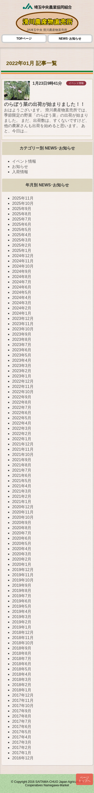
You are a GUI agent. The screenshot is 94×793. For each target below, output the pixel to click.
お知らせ (20, 166)
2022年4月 (21, 423)
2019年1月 (21, 627)
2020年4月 (21, 549)
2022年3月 (21, 428)
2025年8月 (21, 214)
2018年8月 (21, 653)
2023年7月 (21, 345)
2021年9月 (21, 460)
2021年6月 (21, 475)
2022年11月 (22, 386)
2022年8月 (21, 402)
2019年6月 (21, 601)
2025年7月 (21, 219)
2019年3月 (21, 617)
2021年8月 (21, 465)
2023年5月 (21, 355)
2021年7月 (21, 470)
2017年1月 (21, 753)
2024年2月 (21, 308)
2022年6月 (21, 413)
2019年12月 (22, 570)
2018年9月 (21, 648)
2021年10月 (22, 454)
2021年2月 (21, 496)
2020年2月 (21, 559)
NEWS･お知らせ (70, 38)
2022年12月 (22, 381)
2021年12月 (22, 444)
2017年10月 (22, 706)
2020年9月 (21, 522)
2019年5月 (21, 606)
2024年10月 (22, 266)
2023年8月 (21, 339)
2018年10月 (22, 643)
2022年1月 (21, 439)
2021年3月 (21, 491)
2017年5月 (21, 732)
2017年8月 (21, 716)
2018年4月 (21, 674)
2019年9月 (21, 585)
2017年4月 (21, 737)
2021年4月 (21, 486)
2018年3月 (21, 679)
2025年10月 (22, 203)
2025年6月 (21, 224)
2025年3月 (21, 240)
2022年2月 (21, 434)
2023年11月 (22, 324)
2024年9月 (21, 271)
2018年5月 (21, 669)
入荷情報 (20, 172)
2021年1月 (21, 502)
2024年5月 (21, 292)
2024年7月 (21, 282)
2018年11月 (22, 638)
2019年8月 (21, 590)
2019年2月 (21, 622)
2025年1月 (21, 250)
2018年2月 (21, 685)
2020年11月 (22, 512)
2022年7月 (21, 407)
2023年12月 (22, 318)
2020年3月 (21, 554)
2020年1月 (21, 564)
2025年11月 (22, 198)
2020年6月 (21, 538)
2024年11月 (22, 261)
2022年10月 (22, 392)
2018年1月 (21, 690)
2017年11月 (22, 700)
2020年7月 (21, 533)
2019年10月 (22, 580)
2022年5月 (21, 418)
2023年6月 (21, 350)
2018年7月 (21, 658)
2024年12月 (22, 256)
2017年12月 (22, 695)
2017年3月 (21, 742)
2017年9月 (21, 711)
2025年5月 (21, 229)
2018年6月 (21, 664)
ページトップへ (84, 779)
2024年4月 (21, 297)
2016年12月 (22, 758)
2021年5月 (21, 481)
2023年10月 (22, 329)
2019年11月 (22, 575)
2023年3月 (21, 365)
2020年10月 (22, 517)
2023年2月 (21, 371)
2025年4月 (21, 235)
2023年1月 (21, 376)
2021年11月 (22, 449)
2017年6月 (21, 726)
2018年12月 (22, 632)
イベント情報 (24, 161)
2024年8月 (21, 277)
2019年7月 (21, 596)
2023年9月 (21, 334)
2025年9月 (21, 209)
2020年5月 (21, 543)
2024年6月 (21, 287)
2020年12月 (22, 507)
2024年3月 (21, 303)
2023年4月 (21, 360)
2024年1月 (21, 313)
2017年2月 (21, 747)
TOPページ (23, 38)
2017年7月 (21, 721)
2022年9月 (21, 397)
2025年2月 (21, 245)
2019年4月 (21, 611)
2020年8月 (21, 528)
